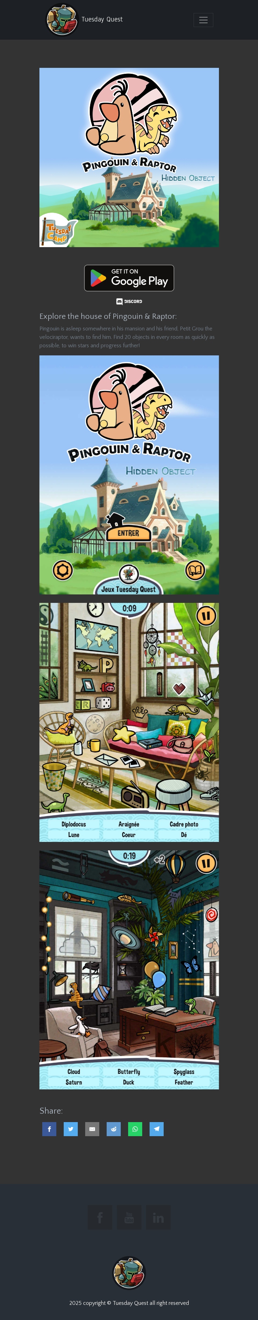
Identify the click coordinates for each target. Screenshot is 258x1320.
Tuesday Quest (83, 20)
